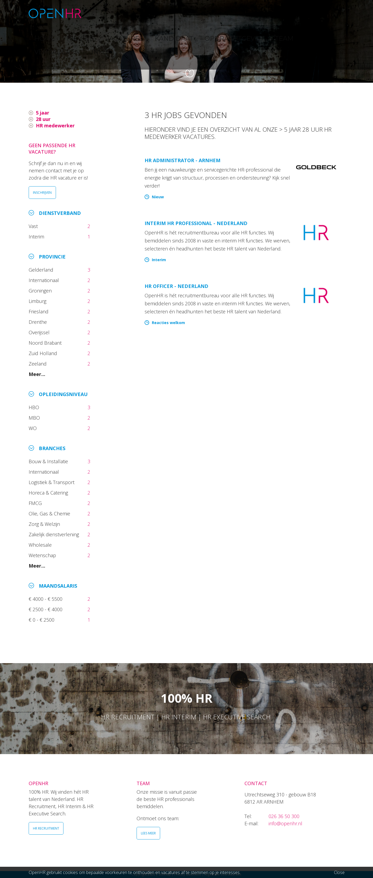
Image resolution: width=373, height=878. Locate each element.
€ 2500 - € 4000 (46, 609)
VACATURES (156, 13)
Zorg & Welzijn (45, 524)
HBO (34, 407)
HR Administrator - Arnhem (182, 160)
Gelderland (42, 270)
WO (33, 428)
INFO (326, 13)
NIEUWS (125, 13)
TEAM (267, 13)
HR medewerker (55, 125)
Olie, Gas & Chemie (50, 513)
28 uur (43, 119)
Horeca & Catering (49, 492)
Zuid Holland (43, 353)
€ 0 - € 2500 (42, 620)
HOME (100, 13)
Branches (52, 448)
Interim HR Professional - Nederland (196, 223)
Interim (38, 236)
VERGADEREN (297, 13)
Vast (34, 226)
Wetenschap (44, 555)
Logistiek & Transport (52, 482)
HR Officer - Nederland (176, 286)
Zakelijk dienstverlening (54, 534)
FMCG (36, 503)
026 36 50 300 (284, 816)
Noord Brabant (46, 343)
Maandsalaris (58, 586)
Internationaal (44, 280)
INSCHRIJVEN (42, 192)
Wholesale (41, 545)
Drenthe (38, 322)
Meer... (37, 374)
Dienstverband (60, 213)
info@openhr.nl (285, 823)
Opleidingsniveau (63, 394)
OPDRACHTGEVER (232, 13)
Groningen (41, 290)
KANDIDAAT (190, 13)
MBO (35, 418)
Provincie (52, 256)
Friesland (39, 311)
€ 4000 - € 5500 (46, 599)
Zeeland (38, 363)
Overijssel (40, 332)
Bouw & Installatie (49, 461)
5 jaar (42, 112)
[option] (186, 41)
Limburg (38, 301)
